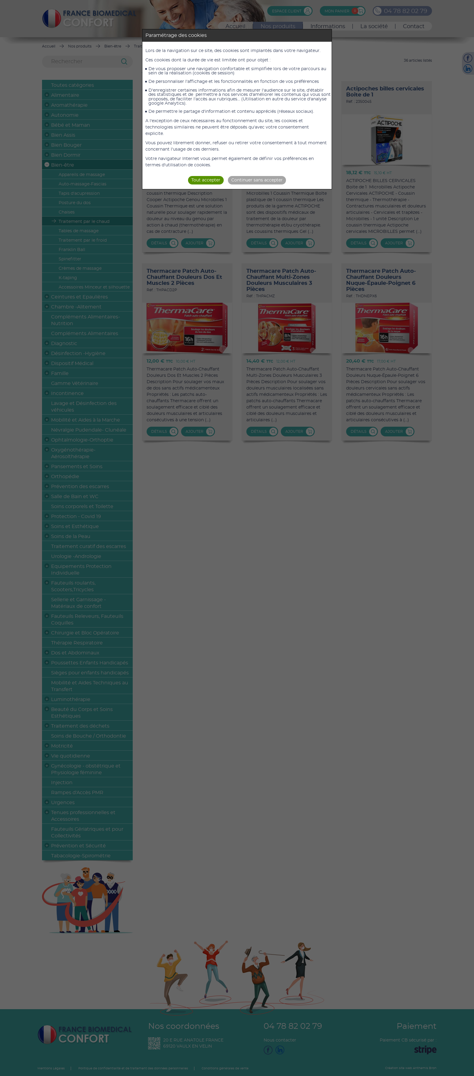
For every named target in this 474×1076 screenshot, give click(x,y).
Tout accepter (205, 180)
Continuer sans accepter (257, 180)
